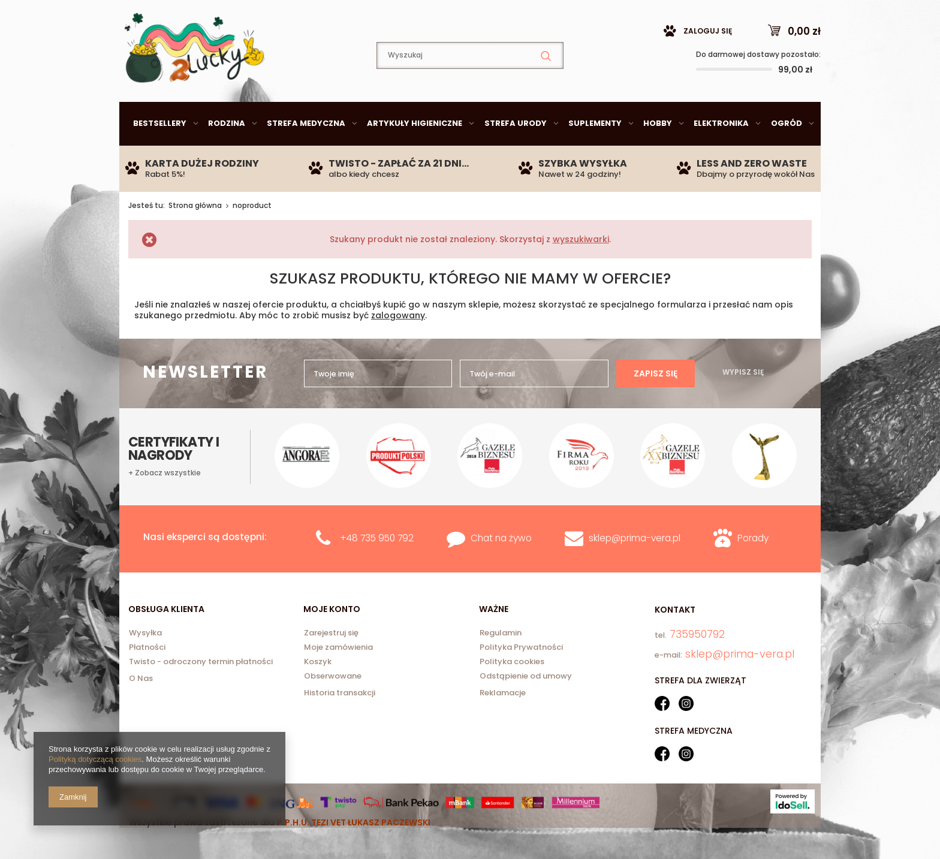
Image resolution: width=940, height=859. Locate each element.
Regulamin (501, 663)
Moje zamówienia (338, 678)
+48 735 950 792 (377, 568)
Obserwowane (332, 707)
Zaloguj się (707, 61)
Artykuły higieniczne (414, 153)
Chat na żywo (501, 568)
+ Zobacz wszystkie (164, 433)
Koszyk (318, 692)
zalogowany (398, 345)
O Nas (141, 708)
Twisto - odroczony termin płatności (201, 692)
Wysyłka (145, 663)
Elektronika (721, 153)
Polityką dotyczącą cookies (95, 759)
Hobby (657, 153)
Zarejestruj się (331, 663)
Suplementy (595, 153)
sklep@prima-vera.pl (206, 15)
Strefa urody (515, 153)
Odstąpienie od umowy (526, 707)
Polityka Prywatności (521, 678)
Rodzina (226, 153)
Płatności (147, 678)
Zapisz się (655, 501)
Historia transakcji (339, 722)
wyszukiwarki (581, 269)
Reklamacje (503, 722)
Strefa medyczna (306, 153)
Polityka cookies (512, 692)
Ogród (786, 153)
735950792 (329, 15)
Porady (753, 568)
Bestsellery (159, 153)
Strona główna (195, 235)
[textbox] (470, 85)
